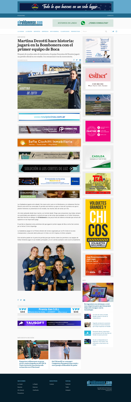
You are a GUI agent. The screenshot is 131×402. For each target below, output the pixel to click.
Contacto (110, 15)
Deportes (37, 31)
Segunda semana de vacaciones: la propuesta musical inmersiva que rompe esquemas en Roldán (101, 324)
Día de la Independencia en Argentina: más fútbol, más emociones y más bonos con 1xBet (100, 342)
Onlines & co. (109, 390)
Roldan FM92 (21, 15)
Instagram (68, 390)
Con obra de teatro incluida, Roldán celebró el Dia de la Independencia (100, 316)
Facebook (68, 384)
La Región (29, 31)
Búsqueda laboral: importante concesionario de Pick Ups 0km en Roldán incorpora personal (102, 333)
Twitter (67, 387)
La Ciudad (21, 31)
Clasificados (65, 31)
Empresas (45, 31)
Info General (54, 31)
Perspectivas (75, 31)
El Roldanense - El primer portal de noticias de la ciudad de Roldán (30, 23)
